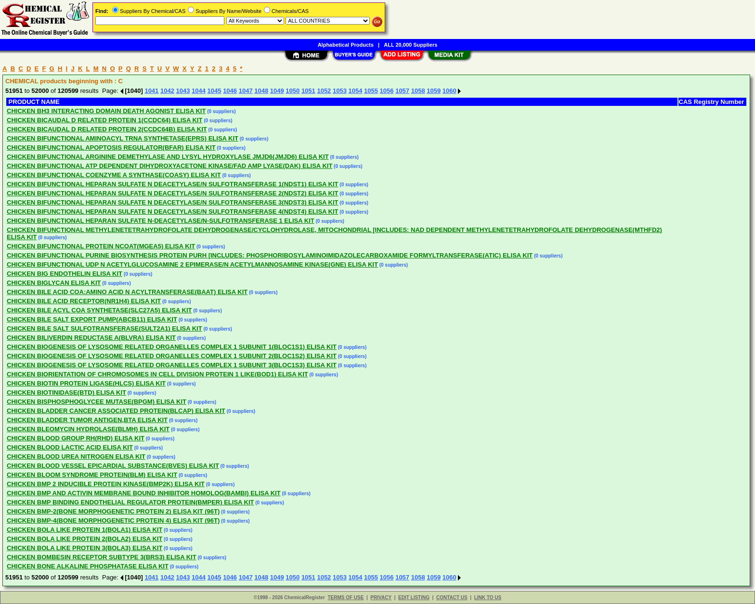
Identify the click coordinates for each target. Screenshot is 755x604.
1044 (199, 90)
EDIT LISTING (414, 597)
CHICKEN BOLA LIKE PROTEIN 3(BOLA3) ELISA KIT (84, 548)
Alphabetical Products (346, 45)
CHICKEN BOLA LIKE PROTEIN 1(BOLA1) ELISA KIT (84, 529)
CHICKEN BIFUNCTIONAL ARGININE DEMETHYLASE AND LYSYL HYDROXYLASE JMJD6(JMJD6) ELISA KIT (168, 156)
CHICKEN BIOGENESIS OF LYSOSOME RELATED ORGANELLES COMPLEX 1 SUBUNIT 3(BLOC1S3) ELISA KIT (172, 365)
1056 (387, 90)
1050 (292, 90)
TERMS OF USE (345, 597)
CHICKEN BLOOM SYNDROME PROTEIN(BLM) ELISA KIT (92, 474)
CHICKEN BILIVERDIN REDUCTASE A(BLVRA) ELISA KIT (91, 337)
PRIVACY (380, 597)
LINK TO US (487, 597)
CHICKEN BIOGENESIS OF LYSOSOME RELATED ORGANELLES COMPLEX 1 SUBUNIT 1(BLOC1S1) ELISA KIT (172, 346)
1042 (167, 90)
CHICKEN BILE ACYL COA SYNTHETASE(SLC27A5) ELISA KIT (99, 310)
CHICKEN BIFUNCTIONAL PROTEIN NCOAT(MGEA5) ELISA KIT (101, 246)
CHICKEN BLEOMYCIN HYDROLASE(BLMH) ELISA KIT (88, 429)
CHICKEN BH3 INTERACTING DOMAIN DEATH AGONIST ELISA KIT (106, 111)
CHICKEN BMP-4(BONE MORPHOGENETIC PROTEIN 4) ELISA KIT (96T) (113, 520)
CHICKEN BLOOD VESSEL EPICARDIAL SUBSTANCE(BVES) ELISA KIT (113, 465)
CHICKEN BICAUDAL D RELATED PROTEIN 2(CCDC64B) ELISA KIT (107, 129)
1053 (340, 90)
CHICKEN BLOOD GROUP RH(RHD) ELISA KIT (75, 438)
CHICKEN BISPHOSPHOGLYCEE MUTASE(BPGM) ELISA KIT (96, 401)
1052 (324, 90)
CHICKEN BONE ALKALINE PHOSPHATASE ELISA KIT (88, 566)
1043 (183, 90)
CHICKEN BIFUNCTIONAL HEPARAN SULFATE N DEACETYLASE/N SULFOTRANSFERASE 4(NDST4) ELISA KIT (172, 211)
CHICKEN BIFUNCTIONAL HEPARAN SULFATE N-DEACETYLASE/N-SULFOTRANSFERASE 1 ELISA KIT (160, 220)
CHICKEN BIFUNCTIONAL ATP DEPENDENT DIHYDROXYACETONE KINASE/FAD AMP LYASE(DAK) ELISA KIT (169, 165)
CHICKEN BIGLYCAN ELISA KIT (54, 282)
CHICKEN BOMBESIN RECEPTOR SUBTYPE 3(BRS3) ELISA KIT (101, 557)
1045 (214, 90)
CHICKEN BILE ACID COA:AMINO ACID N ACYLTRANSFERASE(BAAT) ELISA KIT (127, 292)
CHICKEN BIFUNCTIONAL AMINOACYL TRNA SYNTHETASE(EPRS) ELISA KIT (122, 138)
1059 (434, 90)
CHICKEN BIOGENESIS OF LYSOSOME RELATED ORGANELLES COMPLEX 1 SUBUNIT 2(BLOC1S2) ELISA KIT (172, 356)
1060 (449, 90)
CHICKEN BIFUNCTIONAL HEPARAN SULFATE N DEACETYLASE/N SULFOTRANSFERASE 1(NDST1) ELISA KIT (172, 184)
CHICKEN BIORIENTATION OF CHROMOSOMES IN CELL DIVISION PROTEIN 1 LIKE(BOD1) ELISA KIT (157, 374)
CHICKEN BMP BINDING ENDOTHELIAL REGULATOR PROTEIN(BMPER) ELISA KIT (130, 502)
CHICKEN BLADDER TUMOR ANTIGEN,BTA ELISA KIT (87, 420)
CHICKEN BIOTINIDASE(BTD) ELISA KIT (66, 392)
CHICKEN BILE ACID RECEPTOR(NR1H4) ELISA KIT (84, 301)
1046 (230, 90)
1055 (371, 90)
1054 (356, 90)
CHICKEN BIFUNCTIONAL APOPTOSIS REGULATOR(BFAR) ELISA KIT (111, 147)
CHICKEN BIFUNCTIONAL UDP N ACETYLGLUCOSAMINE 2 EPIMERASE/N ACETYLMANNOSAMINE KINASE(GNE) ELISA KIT (192, 264)
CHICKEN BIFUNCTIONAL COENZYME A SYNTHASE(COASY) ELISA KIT (114, 175)
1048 (261, 90)
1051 (308, 90)
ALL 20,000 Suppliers (410, 45)
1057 (402, 90)
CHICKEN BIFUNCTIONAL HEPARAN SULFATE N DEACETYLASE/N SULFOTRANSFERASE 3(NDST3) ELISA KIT (172, 202)
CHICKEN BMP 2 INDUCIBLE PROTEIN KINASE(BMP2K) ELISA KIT (106, 484)
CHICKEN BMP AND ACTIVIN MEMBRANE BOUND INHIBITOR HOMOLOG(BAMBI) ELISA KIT (144, 493)
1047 (246, 90)
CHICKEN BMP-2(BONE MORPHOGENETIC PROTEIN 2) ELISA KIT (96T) (113, 511)
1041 (151, 90)
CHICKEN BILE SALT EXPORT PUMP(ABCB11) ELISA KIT (92, 319)
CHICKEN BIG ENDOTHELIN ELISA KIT (64, 273)
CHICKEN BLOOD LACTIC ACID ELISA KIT (70, 447)
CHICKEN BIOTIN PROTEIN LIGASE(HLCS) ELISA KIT (86, 383)
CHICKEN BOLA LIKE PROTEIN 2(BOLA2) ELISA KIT (84, 538)
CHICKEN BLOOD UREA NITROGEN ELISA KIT (76, 456)
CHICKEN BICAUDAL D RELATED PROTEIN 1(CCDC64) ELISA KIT (104, 120)
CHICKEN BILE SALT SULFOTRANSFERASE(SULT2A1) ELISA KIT (104, 328)
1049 (277, 90)
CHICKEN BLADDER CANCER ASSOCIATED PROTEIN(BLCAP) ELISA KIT (116, 410)
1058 (418, 90)
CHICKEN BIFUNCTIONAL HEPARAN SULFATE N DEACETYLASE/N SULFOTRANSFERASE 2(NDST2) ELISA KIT (172, 193)
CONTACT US (452, 597)
